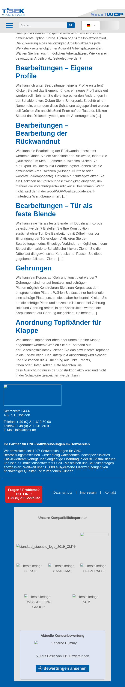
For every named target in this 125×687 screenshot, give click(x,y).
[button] (9, 25)
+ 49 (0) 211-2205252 (23, 498)
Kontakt (110, 492)
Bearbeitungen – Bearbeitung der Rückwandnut (42, 133)
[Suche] (71, 25)
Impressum (88, 492)
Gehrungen (34, 268)
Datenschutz (62, 492)
